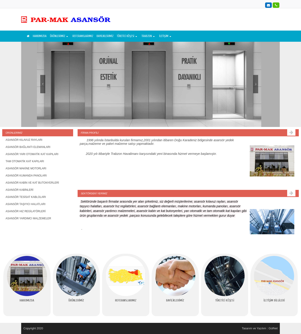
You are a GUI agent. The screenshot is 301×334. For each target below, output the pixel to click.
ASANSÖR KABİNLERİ (19, 189)
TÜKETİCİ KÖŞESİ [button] (127, 36)
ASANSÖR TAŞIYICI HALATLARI (25, 204)
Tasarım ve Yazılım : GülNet (260, 328)
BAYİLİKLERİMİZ (105, 36)
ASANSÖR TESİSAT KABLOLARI (26, 197)
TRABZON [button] (148, 36)
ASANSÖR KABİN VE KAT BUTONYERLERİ (32, 182)
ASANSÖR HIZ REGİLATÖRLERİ (26, 211)
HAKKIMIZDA (40, 36)
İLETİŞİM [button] (165, 36)
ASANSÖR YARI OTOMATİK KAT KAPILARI (32, 154)
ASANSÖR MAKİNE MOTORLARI (26, 168)
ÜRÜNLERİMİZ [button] (59, 36)
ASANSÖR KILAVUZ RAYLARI (24, 139)
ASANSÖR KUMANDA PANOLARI (26, 175)
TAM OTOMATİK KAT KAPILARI (25, 161)
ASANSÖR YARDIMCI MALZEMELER (28, 218)
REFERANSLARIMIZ (82, 36)
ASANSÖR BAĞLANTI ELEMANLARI (28, 147)
